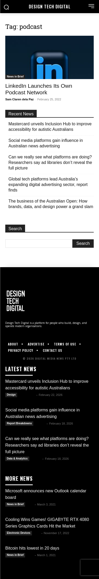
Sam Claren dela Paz (19, 99)
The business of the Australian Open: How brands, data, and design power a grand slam (50, 204)
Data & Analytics (17, 458)
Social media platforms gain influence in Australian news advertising (45, 143)
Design (11, 394)
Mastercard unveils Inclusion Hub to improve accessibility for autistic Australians (50, 127)
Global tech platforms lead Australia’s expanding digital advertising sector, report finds (48, 184)
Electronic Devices (18, 532)
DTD (37, 533)
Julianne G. (27, 394)
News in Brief (15, 76)
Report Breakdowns (19, 423)
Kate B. (40, 423)
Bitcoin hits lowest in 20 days (32, 548)
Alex (30, 504)
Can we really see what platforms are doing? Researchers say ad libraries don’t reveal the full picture (50, 162)
